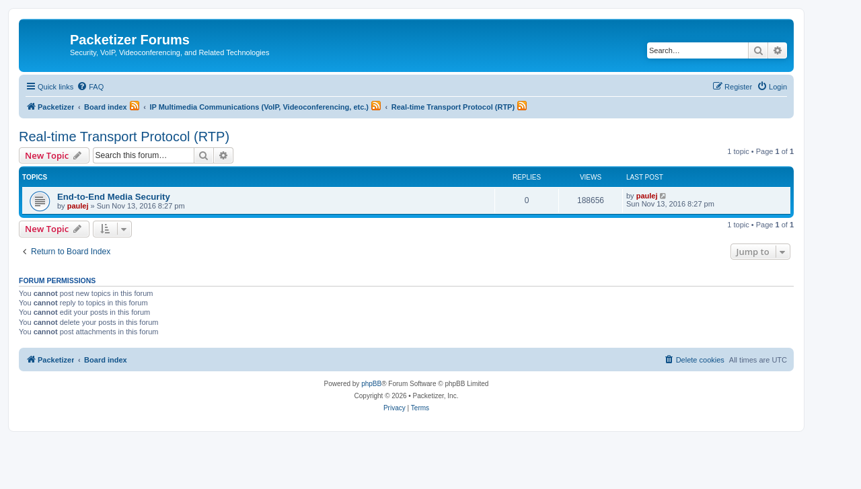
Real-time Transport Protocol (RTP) (124, 136)
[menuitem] (90, 87)
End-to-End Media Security (113, 197)
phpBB (371, 383)
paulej (78, 206)
